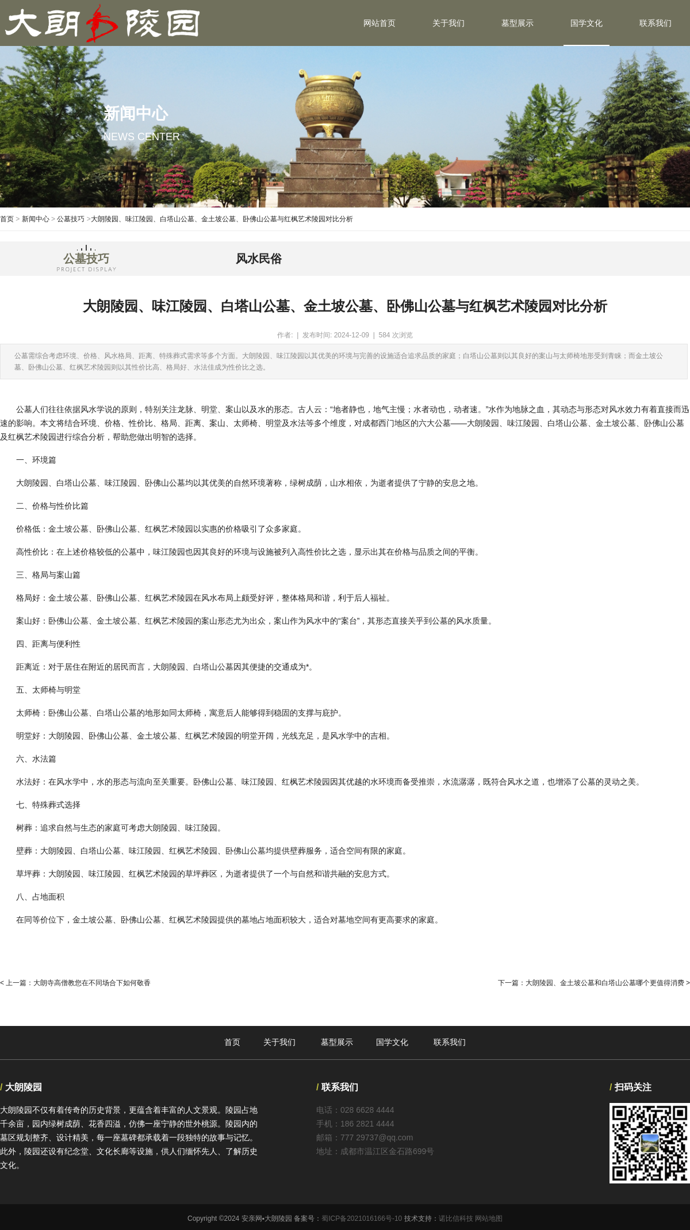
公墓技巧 (71, 219)
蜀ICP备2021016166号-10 (361, 1218)
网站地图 (489, 1218)
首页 (7, 219)
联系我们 (655, 23)
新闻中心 (35, 219)
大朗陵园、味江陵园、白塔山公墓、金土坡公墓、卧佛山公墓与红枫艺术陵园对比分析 (222, 219)
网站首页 (379, 23)
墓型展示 (517, 23)
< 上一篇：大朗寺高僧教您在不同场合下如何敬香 (75, 983)
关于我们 (448, 23)
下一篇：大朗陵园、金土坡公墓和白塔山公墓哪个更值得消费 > (594, 983)
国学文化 (586, 23)
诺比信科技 (456, 1218)
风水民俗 (259, 258)
